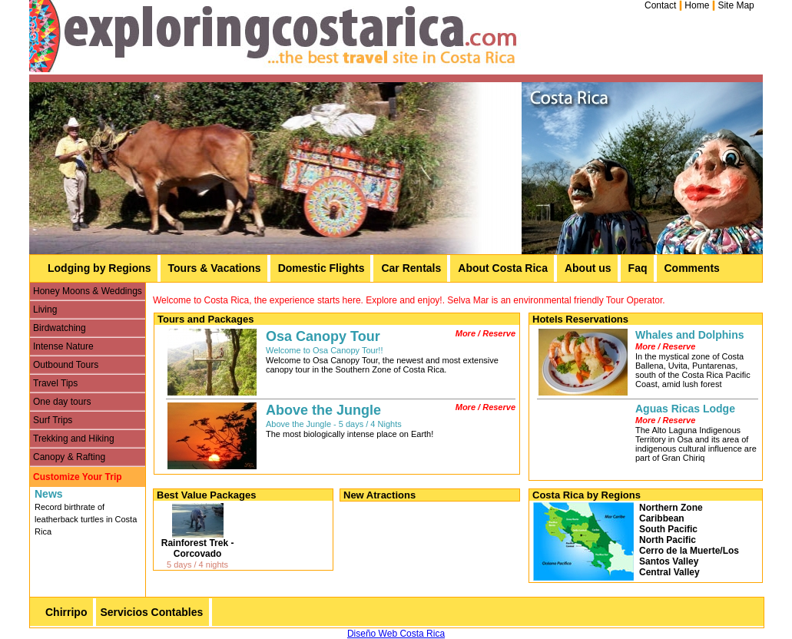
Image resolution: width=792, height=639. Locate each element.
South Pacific (668, 529)
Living (45, 309)
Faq (638, 268)
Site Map (735, 5)
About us (588, 268)
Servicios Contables (151, 612)
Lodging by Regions (99, 268)
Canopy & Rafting (69, 457)
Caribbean (661, 518)
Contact (660, 5)
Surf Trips (52, 420)
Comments (692, 268)
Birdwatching (59, 328)
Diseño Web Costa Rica (396, 633)
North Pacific (667, 540)
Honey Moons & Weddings (87, 291)
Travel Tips (55, 383)
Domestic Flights (321, 268)
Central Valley (669, 572)
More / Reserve (485, 333)
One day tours (62, 401)
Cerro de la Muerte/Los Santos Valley (689, 556)
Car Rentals (411, 268)
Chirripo (66, 612)
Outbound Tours (65, 364)
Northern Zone (671, 507)
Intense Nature (63, 346)
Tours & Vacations (214, 268)
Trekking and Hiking (73, 438)
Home (696, 5)
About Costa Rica (503, 268)
